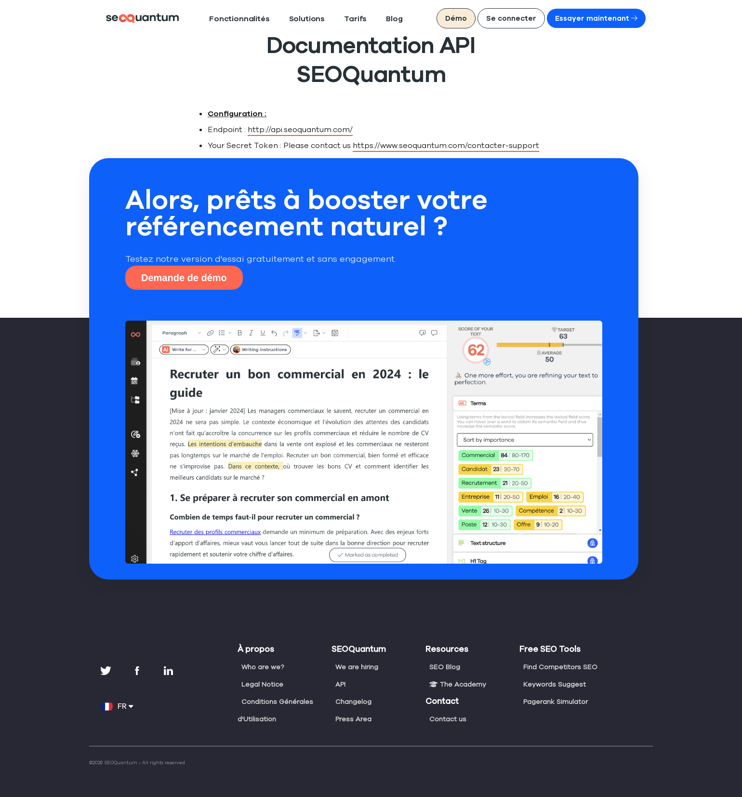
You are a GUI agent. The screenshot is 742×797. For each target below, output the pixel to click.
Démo (482, 18)
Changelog (352, 701)
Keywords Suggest (553, 684)
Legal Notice (261, 684)
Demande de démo (184, 277)
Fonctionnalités (232, 19)
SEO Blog (445, 667)
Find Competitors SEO (559, 667)
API (340, 684)
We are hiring (356, 667)
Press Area (353, 719)
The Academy (456, 684)
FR (117, 706)
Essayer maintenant (605, 18)
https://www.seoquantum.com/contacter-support (421, 145)
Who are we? (262, 667)
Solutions (289, 19)
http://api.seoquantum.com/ (291, 129)
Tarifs (331, 19)
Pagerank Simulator (555, 701)
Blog (366, 19)
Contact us (446, 719)
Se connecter (532, 18)
